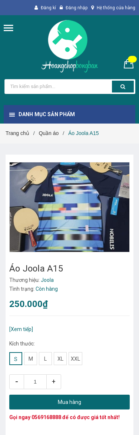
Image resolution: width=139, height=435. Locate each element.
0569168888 (46, 417)
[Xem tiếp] (21, 329)
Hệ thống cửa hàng (116, 7)
